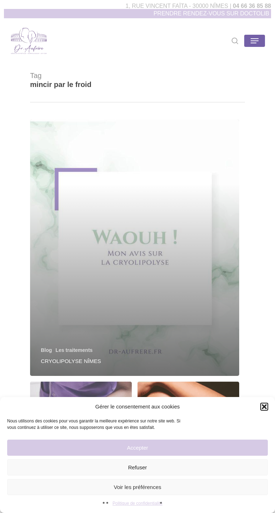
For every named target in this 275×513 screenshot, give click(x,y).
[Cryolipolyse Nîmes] (134, 248)
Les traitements (74, 350)
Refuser (137, 467)
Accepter (137, 448)
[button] (264, 406)
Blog (46, 350)
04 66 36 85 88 (252, 6)
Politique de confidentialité (137, 503)
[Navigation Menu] (254, 40)
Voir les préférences (137, 487)
